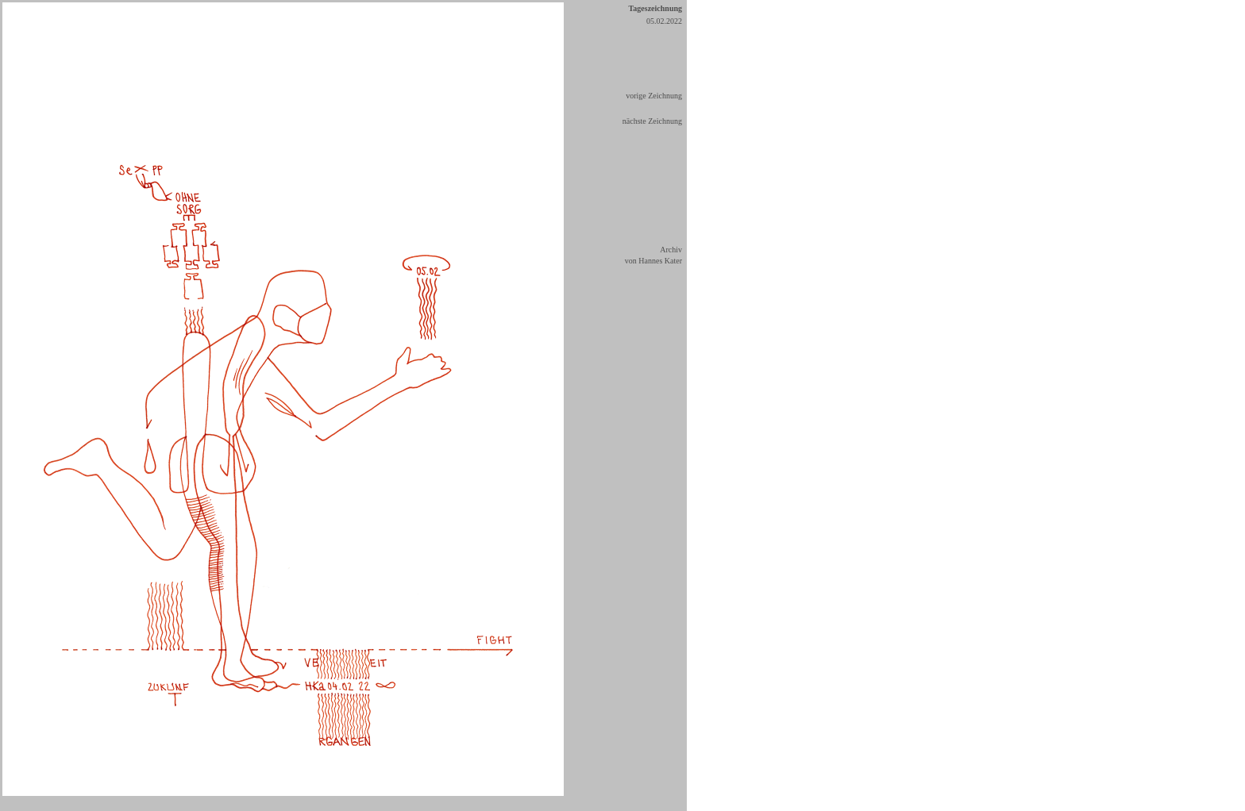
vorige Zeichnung (654, 95)
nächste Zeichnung (652, 121)
